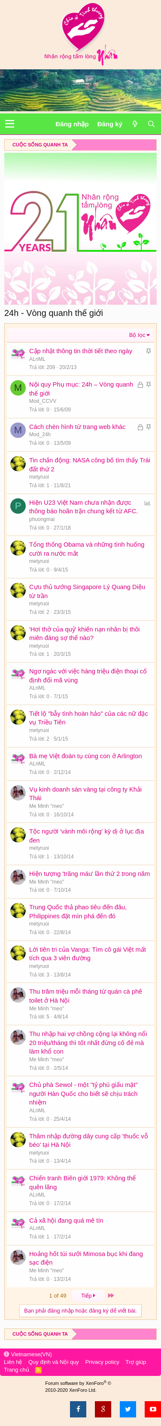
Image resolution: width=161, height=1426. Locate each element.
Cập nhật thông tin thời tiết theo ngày (80, 351)
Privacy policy (102, 1362)
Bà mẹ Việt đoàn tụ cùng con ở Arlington (85, 756)
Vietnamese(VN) (28, 1354)
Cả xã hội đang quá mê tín (66, 1220)
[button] (10, 124)
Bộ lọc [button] (137, 335)
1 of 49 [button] (58, 1295)
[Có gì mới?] (135, 124)
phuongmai (42, 519)
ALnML (37, 359)
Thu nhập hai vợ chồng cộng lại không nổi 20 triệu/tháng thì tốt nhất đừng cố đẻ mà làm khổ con (88, 1042)
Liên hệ (13, 1362)
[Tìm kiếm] (151, 124)
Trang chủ (16, 1369)
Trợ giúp (135, 1362)
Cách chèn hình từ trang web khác (77, 426)
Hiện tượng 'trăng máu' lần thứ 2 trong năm (89, 873)
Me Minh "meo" (46, 806)
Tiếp (88, 1295)
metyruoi (39, 477)
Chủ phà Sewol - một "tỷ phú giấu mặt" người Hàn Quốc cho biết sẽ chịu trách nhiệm (83, 1093)
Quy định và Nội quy (53, 1362)
